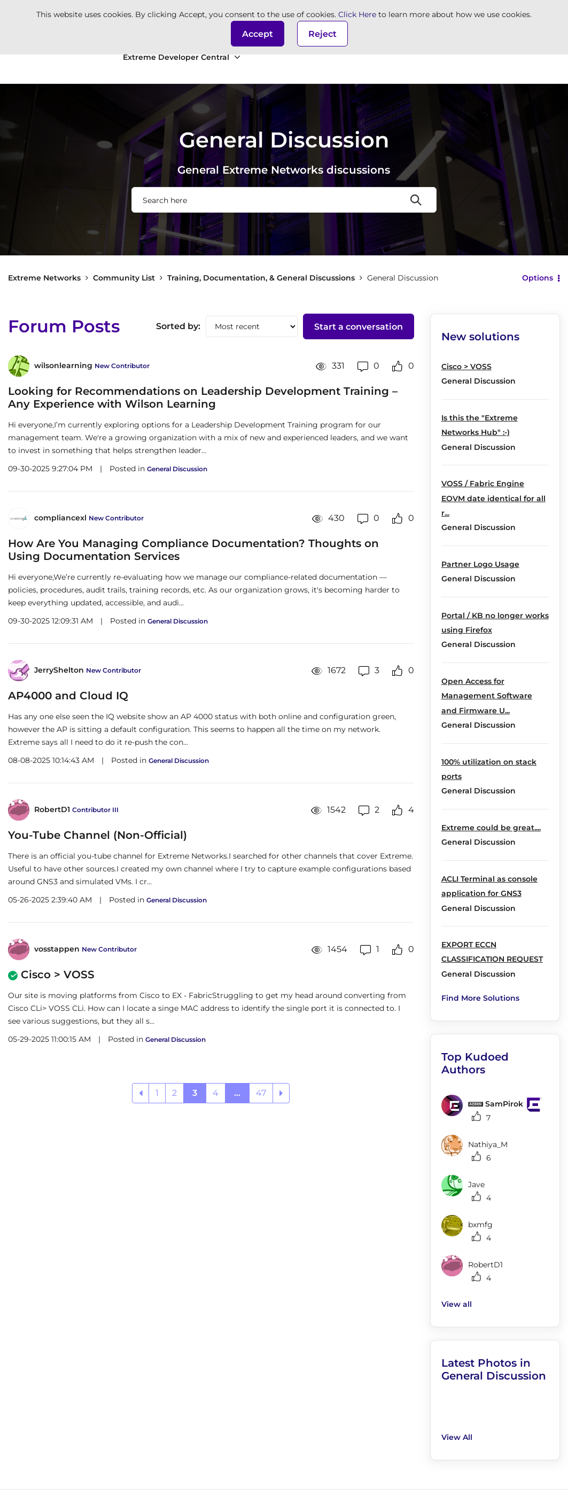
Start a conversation (358, 327)
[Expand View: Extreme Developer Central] (237, 57)
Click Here (357, 14)
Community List (124, 278)
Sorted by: (178, 326)
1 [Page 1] (157, 1093)
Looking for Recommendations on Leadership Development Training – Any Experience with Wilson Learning (203, 397)
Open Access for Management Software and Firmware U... (486, 695)
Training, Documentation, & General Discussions (261, 278)
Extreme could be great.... (491, 827)
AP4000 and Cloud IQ (68, 695)
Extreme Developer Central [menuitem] (176, 57)
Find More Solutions (480, 998)
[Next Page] (281, 1093)
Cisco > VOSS (58, 974)
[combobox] (284, 200)
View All (456, 1437)
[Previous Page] (140, 1093)
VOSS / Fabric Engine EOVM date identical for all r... (493, 498)
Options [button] (537, 278)
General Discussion (177, 469)
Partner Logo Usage (480, 564)
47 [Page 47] (261, 1093)
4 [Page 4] (216, 1093)
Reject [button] (322, 34)
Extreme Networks (44, 278)
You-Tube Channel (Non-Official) (97, 835)
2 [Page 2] (174, 1093)
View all (456, 1304)
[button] (257, 33)
